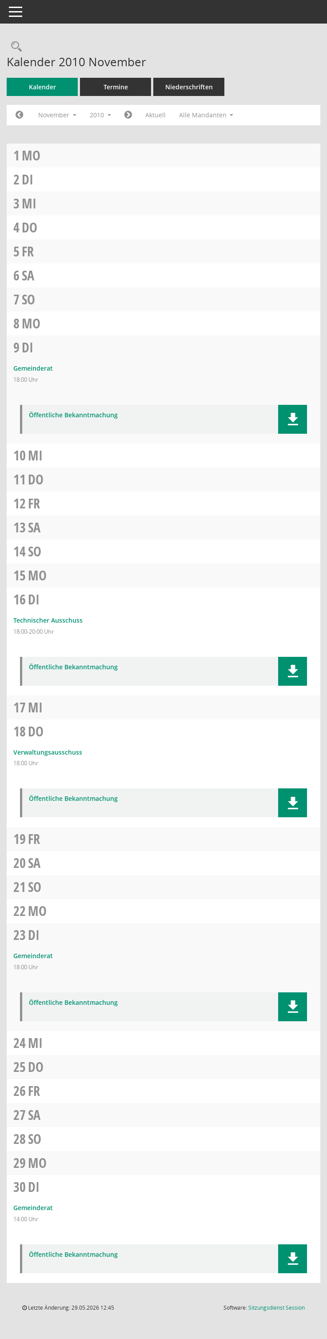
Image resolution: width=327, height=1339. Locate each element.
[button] (292, 419)
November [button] (57, 115)
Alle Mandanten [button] (206, 115)
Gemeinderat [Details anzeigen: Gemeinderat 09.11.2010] (33, 368)
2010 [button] (100, 115)
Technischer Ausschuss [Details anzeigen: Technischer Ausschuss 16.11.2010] (48, 620)
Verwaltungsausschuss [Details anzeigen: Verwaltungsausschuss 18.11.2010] (47, 752)
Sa (28, 275)
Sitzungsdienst (276, 1307)
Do (29, 227)
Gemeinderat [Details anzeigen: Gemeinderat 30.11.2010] (33, 1207)
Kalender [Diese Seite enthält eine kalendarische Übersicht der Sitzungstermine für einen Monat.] (42, 87)
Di (27, 179)
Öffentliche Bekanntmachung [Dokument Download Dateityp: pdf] (73, 415)
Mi (29, 203)
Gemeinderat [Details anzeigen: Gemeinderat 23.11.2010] (33, 955)
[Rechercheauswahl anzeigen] (14, 47)
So (28, 299)
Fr (28, 251)
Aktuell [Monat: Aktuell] (155, 115)
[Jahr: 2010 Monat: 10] (19, 115)
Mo (31, 155)
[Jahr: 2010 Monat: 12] (128, 115)
